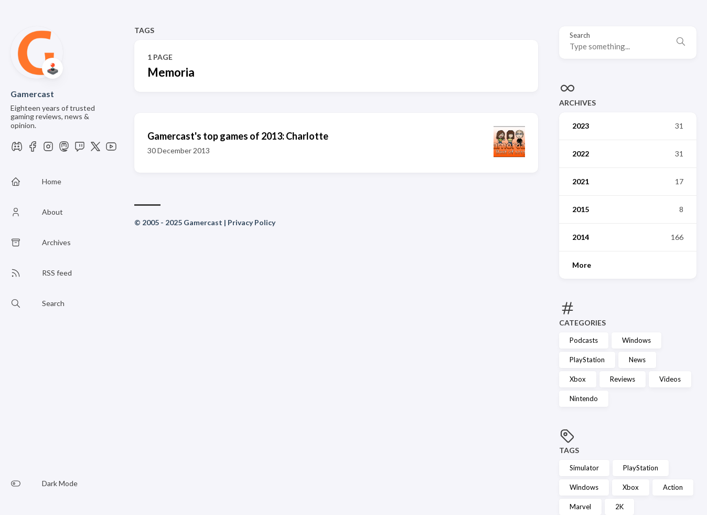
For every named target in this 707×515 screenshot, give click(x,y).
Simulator (584, 468)
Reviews (622, 379)
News (637, 359)
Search (580, 35)
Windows (636, 340)
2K (619, 506)
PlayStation (587, 359)
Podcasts (584, 340)
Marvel (580, 506)
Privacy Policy (251, 222)
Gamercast (32, 94)
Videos (670, 379)
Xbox (578, 379)
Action (673, 487)
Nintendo (584, 398)
